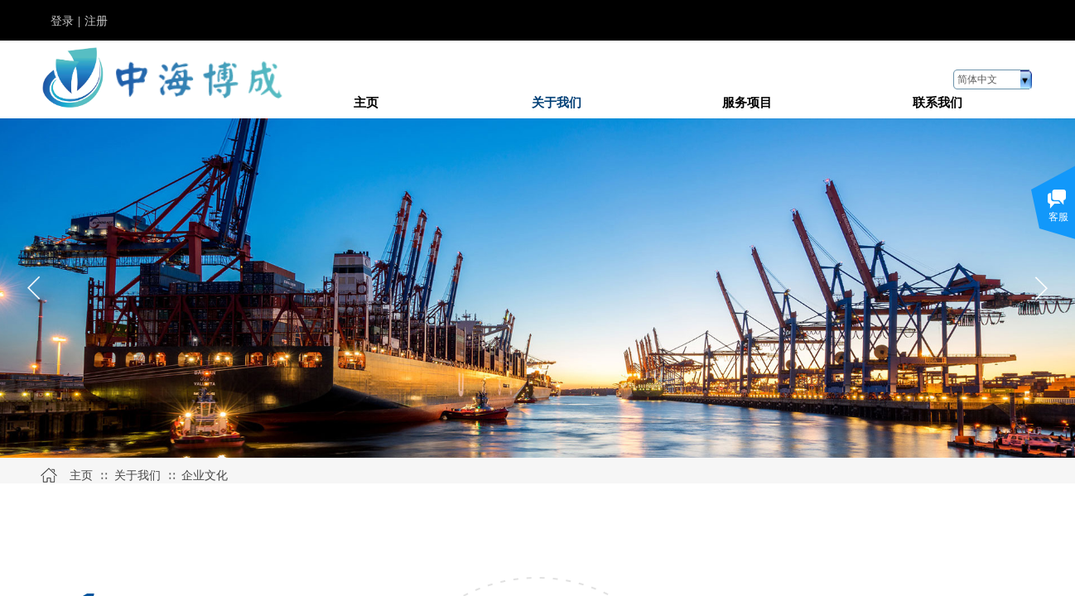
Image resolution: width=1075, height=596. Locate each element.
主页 (81, 475)
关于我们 (137, 475)
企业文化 (204, 475)
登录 (62, 21)
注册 (96, 21)
